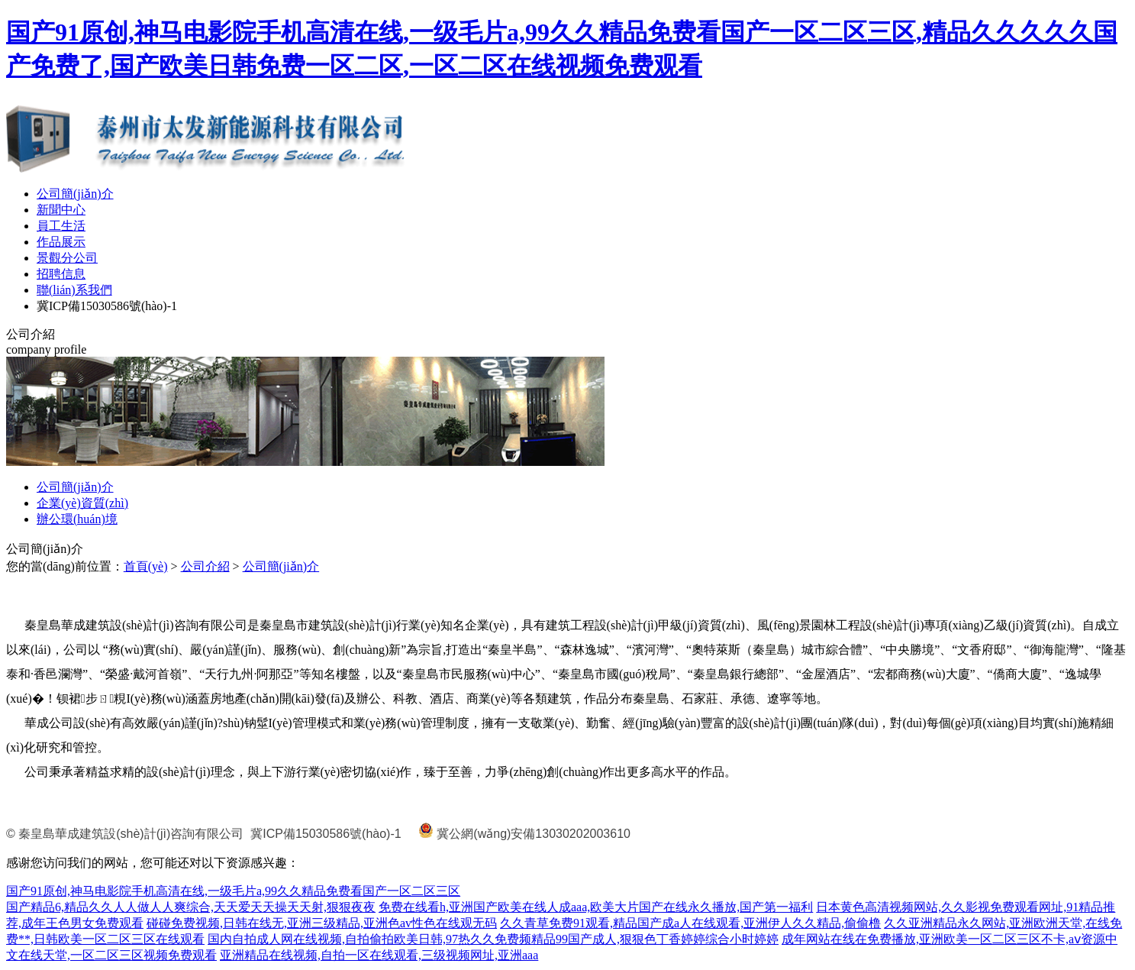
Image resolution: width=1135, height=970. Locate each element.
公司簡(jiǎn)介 (75, 193)
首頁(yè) (146, 566)
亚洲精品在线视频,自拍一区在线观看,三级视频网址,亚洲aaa (379, 955)
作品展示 (61, 241)
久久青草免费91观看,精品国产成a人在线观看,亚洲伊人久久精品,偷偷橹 (690, 923)
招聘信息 (61, 273)
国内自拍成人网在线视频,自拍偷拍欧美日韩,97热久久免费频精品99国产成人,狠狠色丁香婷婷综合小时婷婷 (493, 939)
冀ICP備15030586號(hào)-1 (107, 305)
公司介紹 (205, 566)
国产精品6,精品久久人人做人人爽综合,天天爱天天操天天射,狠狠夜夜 (191, 906)
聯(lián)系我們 (74, 289)
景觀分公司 (67, 257)
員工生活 (61, 225)
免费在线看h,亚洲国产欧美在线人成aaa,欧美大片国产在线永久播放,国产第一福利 (596, 906)
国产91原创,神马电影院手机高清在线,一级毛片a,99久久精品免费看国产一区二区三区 (233, 890)
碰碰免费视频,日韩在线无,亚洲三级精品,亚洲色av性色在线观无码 (322, 923)
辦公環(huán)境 (77, 518)
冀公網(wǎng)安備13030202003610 (533, 833)
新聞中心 (61, 209)
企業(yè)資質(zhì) (82, 502)
